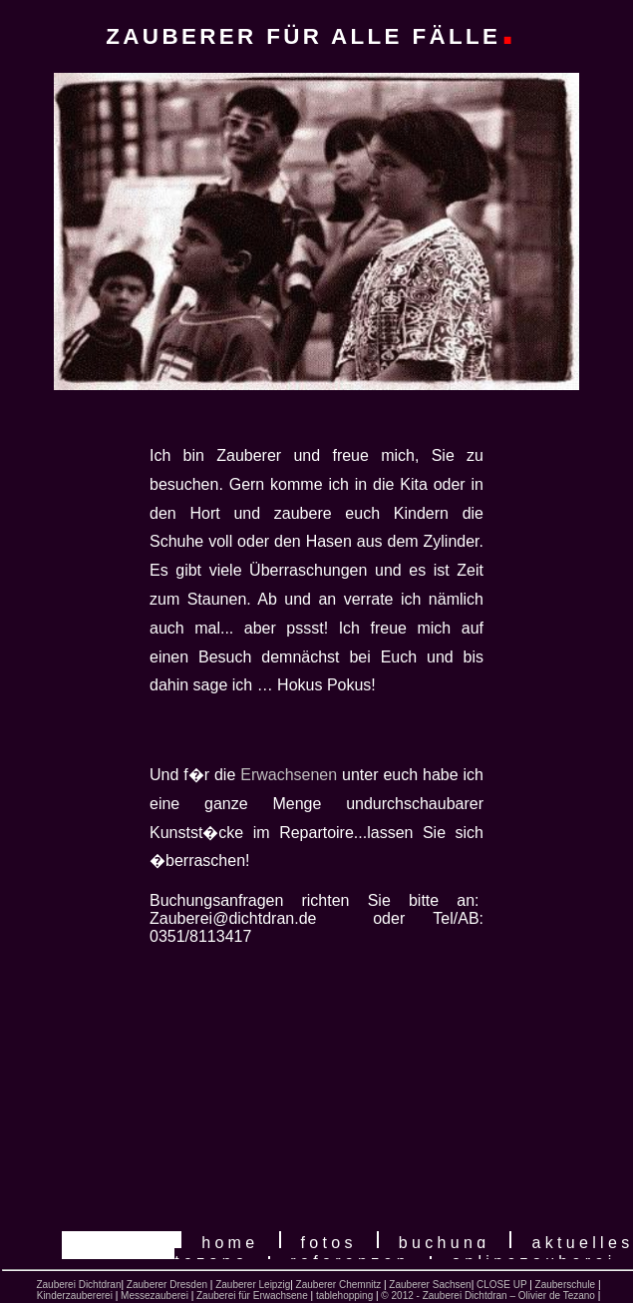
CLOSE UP (501, 1284)
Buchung (444, 1242)
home (229, 1242)
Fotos (329, 1242)
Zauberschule (565, 1284)
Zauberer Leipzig (252, 1284)
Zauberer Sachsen (430, 1284)
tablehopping (343, 1295)
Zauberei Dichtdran (78, 1284)
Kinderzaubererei (75, 1295)
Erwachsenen (288, 774)
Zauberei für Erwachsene (252, 1295)
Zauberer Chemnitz (339, 1284)
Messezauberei (154, 1295)
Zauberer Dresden (167, 1284)
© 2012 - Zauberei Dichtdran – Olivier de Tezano (488, 1295)
